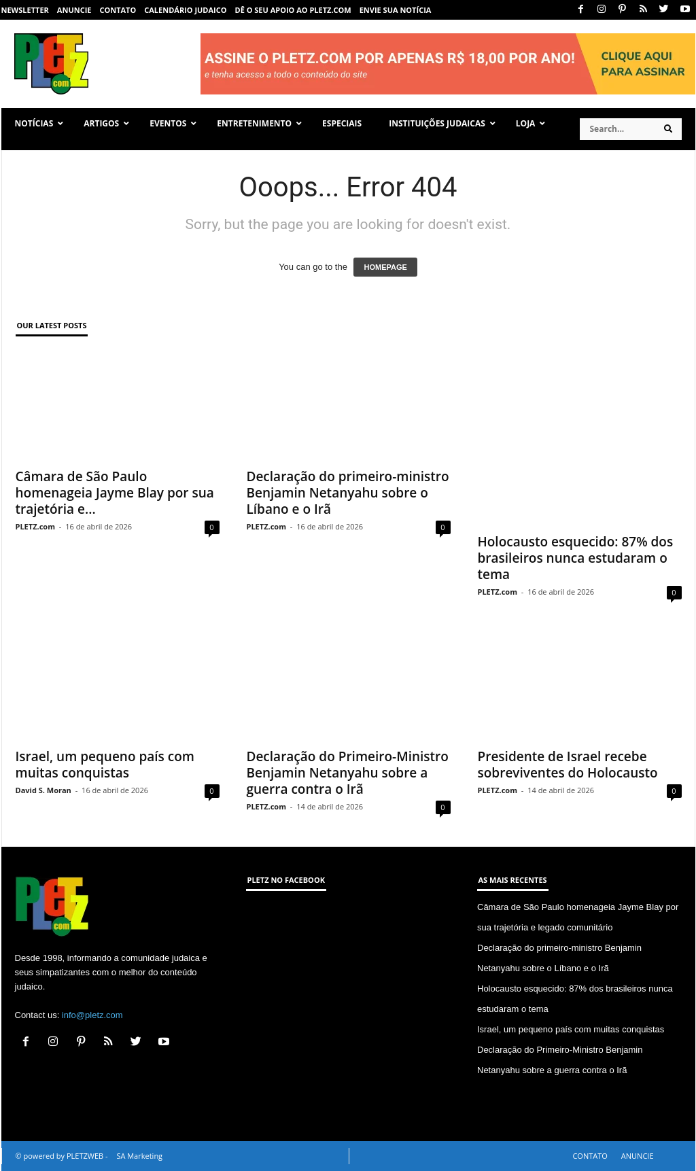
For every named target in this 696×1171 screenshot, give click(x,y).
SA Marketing (139, 1156)
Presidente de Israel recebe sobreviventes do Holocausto (568, 765)
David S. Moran (43, 790)
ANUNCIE (74, 10)
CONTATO (117, 10)
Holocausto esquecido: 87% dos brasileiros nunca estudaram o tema (576, 558)
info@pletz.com (92, 1015)
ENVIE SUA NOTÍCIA (396, 10)
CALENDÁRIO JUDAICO (185, 10)
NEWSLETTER (25, 10)
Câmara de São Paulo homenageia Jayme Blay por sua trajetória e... (115, 493)
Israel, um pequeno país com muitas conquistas (105, 765)
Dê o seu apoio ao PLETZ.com (293, 10)
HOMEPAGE (385, 267)
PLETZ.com (35, 526)
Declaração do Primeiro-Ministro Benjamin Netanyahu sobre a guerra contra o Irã (348, 773)
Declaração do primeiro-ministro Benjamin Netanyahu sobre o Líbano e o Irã (348, 493)
